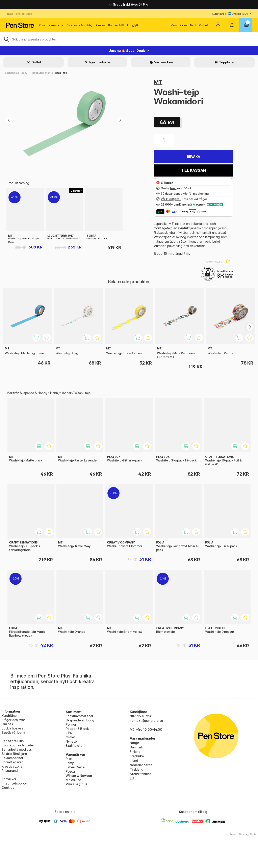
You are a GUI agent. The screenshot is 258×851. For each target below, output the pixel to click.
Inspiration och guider (18, 745)
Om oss (7, 724)
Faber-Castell (76, 767)
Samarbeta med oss (17, 749)
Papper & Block (118, 25)
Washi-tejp (61, 72)
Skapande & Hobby (79, 25)
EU (132, 778)
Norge (134, 743)
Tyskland (136, 769)
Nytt (193, 25)
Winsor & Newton (79, 776)
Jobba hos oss (12, 728)
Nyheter (72, 741)
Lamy (70, 763)
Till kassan (193, 170)
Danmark (136, 747)
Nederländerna (141, 765)
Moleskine (73, 780)
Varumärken (179, 25)
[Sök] (129, 39)
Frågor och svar (13, 720)
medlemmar (201, 193)
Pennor (100, 25)
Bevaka (193, 157)
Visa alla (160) (76, 784)
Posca (70, 771)
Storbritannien (141, 774)
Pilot (69, 759)
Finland (135, 752)
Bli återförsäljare (14, 754)
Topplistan (226, 62)
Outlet (203, 25)
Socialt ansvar (12, 762)
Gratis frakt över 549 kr (129, 4)
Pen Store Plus (13, 741)
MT (158, 82)
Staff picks (74, 746)
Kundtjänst (219, 13)
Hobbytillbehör (41, 72)
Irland (134, 761)
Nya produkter (100, 62)
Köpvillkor (9, 779)
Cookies (8, 788)
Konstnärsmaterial (51, 25)
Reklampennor (12, 758)
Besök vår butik (13, 732)
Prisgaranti (10, 771)
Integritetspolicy (14, 783)
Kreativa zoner (13, 766)
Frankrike (137, 756)
